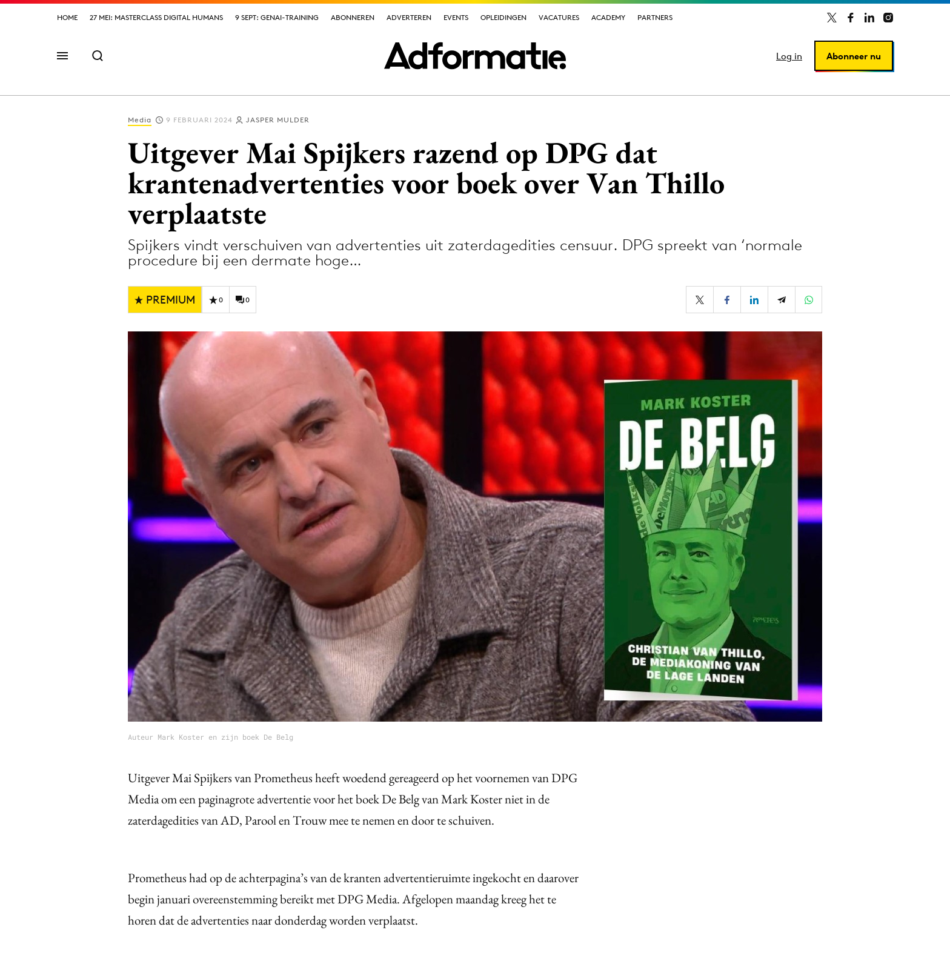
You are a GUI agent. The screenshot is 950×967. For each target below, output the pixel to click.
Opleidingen (503, 17)
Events (455, 17)
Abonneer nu (853, 56)
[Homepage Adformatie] (475, 56)
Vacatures (559, 17)
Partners (655, 17)
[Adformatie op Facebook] (850, 17)
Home (67, 17)
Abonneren (352, 17)
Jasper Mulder (278, 119)
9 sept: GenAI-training (277, 17)
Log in (789, 56)
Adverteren (409, 17)
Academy (608, 17)
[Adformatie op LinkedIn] (869, 17)
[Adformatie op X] (832, 17)
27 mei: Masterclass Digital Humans (156, 17)
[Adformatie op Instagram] (888, 17)
